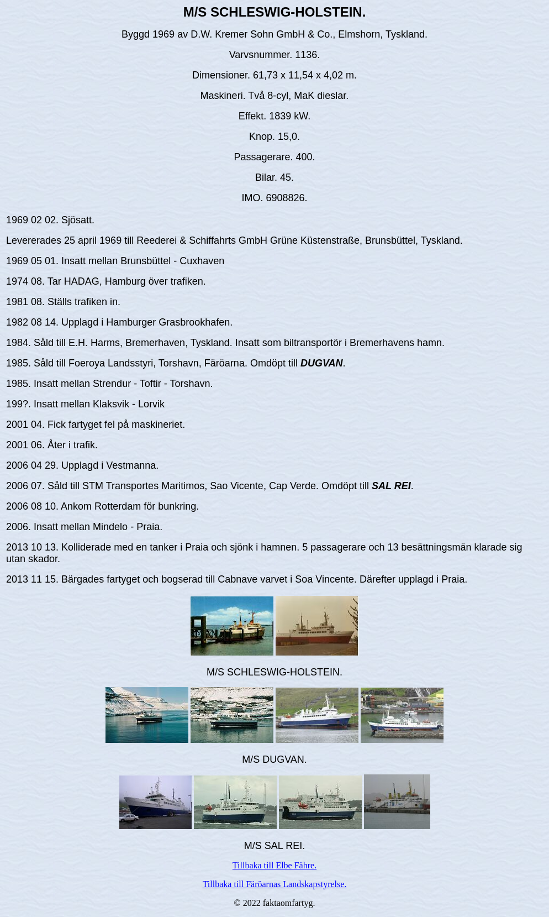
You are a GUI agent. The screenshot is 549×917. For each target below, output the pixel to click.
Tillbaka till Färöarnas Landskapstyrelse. (275, 884)
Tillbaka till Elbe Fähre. (274, 865)
